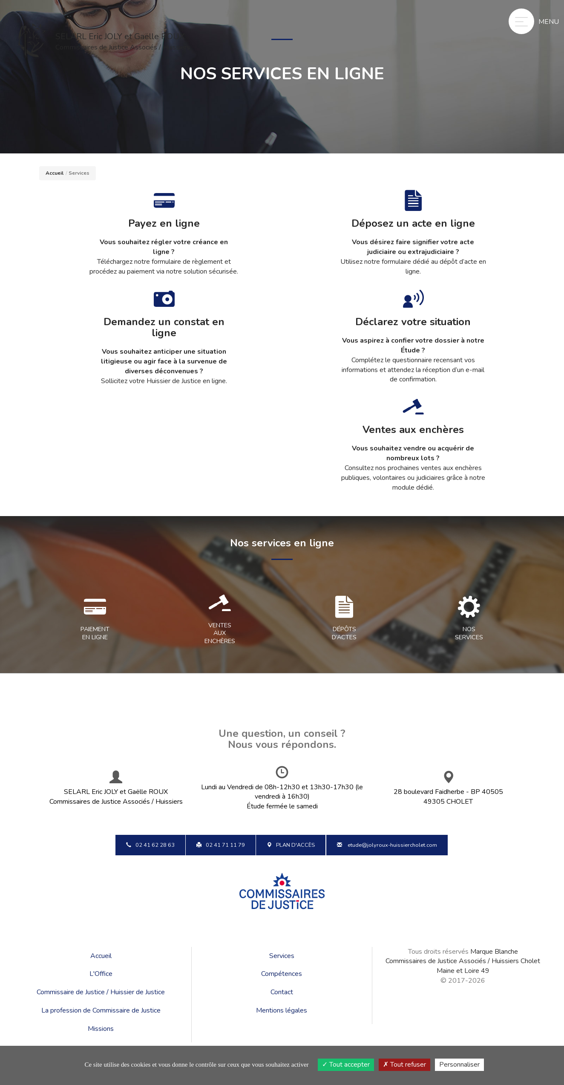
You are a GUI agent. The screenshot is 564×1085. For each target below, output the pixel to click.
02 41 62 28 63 (150, 845)
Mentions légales (281, 1010)
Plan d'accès (291, 845)
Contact (281, 992)
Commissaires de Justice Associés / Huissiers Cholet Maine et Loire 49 (463, 965)
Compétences (281, 973)
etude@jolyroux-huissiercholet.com (387, 845)
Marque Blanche (494, 951)
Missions (101, 1028)
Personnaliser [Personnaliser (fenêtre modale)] (459, 1064)
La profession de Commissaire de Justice (101, 1010)
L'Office (100, 973)
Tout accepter (346, 1064)
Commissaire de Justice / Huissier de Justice (101, 992)
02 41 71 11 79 (220, 845)
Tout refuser (404, 1064)
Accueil (54, 173)
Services (281, 956)
